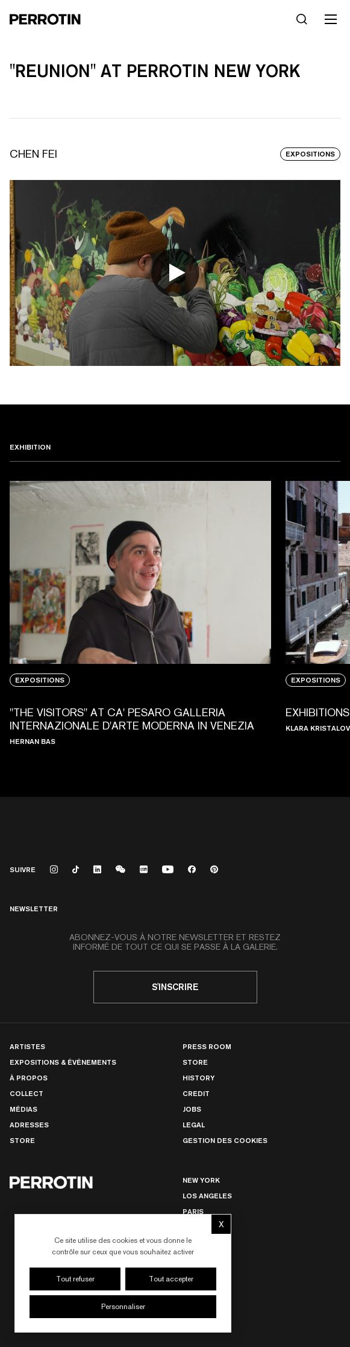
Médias (23, 1108)
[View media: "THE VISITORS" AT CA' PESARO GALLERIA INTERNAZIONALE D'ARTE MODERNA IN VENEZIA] (140, 619)
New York (201, 1179)
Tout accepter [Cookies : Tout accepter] (171, 1279)
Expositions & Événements (63, 1062)
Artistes (27, 1046)
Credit (196, 1093)
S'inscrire (175, 986)
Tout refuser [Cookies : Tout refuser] (75, 1279)
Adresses (29, 1124)
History (198, 1077)
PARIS (193, 1211)
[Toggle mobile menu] (330, 19)
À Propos (29, 1077)
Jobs (192, 1108)
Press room (207, 1046)
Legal (194, 1124)
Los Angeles (207, 1195)
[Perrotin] (45, 19)
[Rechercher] (301, 19)
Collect (26, 1093)
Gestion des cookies (225, 1140)
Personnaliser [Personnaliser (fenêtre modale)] (123, 1306)
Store (22, 1140)
